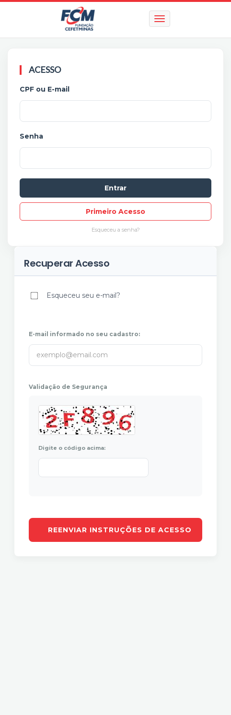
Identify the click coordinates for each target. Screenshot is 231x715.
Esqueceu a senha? (116, 229)
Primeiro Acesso (115, 211)
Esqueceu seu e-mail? (83, 295)
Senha (31, 136)
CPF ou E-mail (44, 89)
